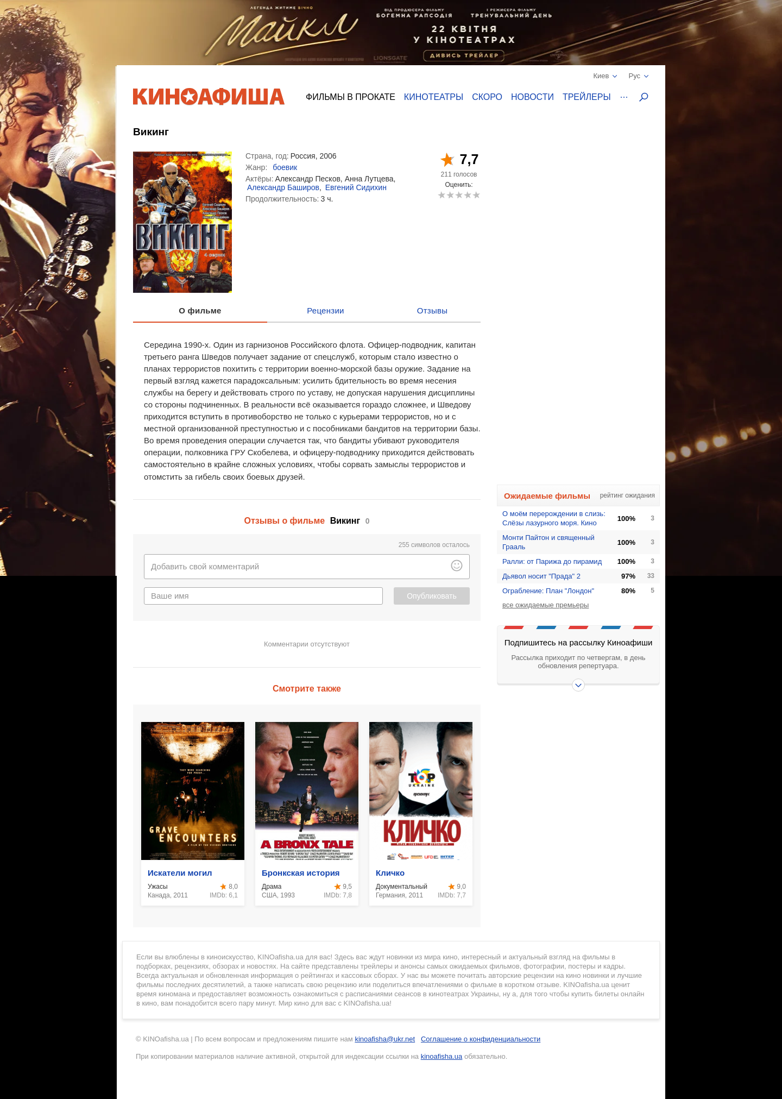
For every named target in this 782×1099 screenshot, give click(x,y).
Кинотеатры (433, 97)
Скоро (487, 97)
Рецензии (325, 310)
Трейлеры (587, 97)
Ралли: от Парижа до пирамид (552, 561)
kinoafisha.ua (442, 1056)
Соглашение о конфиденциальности (480, 1039)
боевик (285, 167)
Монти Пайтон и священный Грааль (548, 542)
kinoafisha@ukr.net (385, 1039)
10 (476, 195)
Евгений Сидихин (356, 187)
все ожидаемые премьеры (545, 605)
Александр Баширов (283, 187)
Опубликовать (432, 596)
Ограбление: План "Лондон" (548, 591)
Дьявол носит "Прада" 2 (541, 576)
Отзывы (432, 310)
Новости (532, 97)
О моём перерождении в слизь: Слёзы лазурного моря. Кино (554, 518)
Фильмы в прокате (350, 97)
